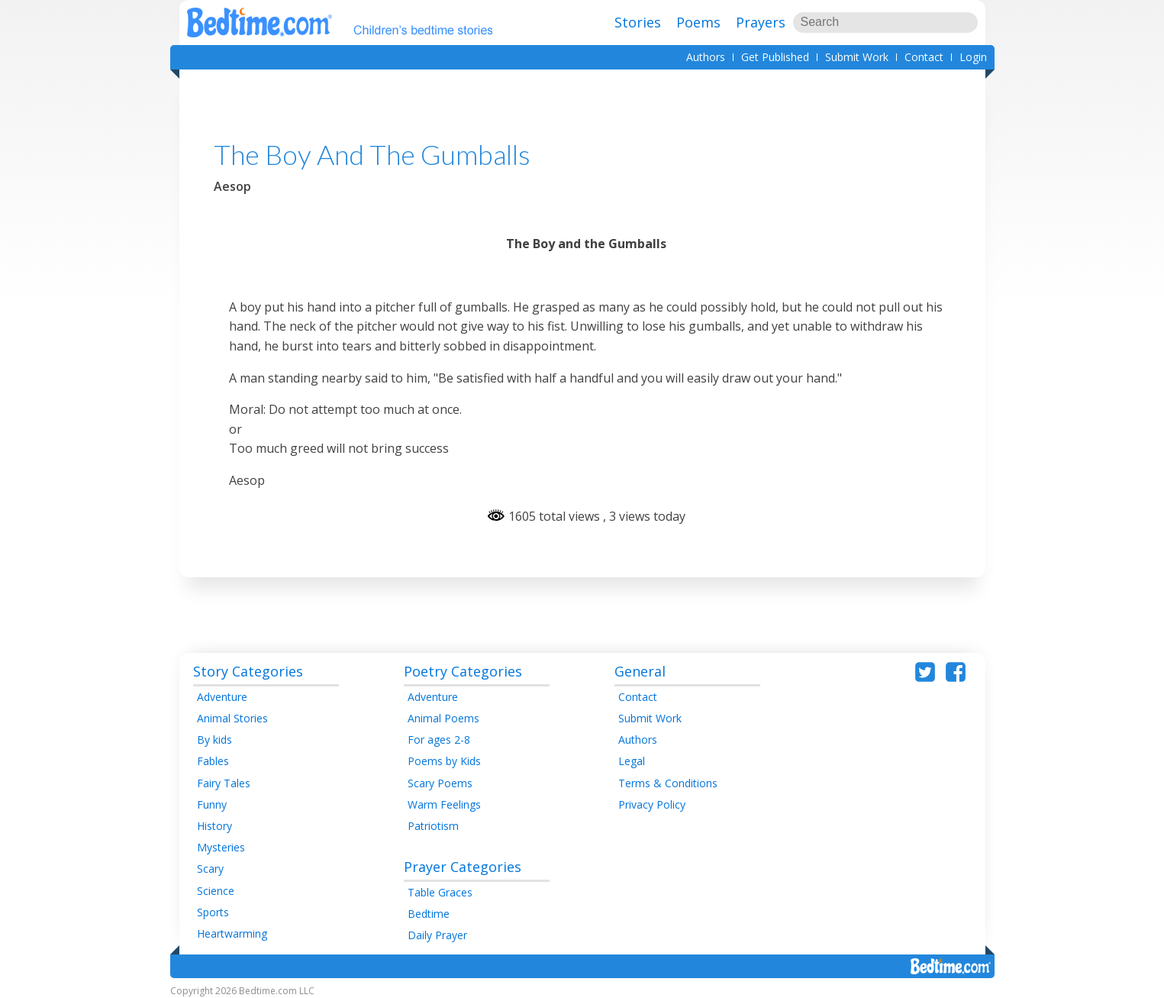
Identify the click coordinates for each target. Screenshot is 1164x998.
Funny (212, 804)
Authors (705, 57)
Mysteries (221, 847)
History (214, 826)
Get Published (775, 57)
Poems (698, 22)
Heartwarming (232, 933)
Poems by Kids (444, 761)
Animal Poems (443, 718)
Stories (637, 22)
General (640, 671)
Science (215, 890)
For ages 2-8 (439, 739)
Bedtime (429, 913)
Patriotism (433, 826)
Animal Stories (232, 718)
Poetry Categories (463, 671)
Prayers (760, 22)
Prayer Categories (462, 867)
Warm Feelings (444, 804)
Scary (210, 868)
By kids (214, 739)
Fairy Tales (223, 783)
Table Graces (440, 892)
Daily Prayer (437, 935)
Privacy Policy (651, 804)
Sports (213, 912)
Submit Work (856, 57)
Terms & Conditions (667, 783)
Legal (631, 761)
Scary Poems (440, 783)
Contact (923, 57)
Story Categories (248, 671)
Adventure (222, 697)
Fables (213, 761)
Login (973, 57)
